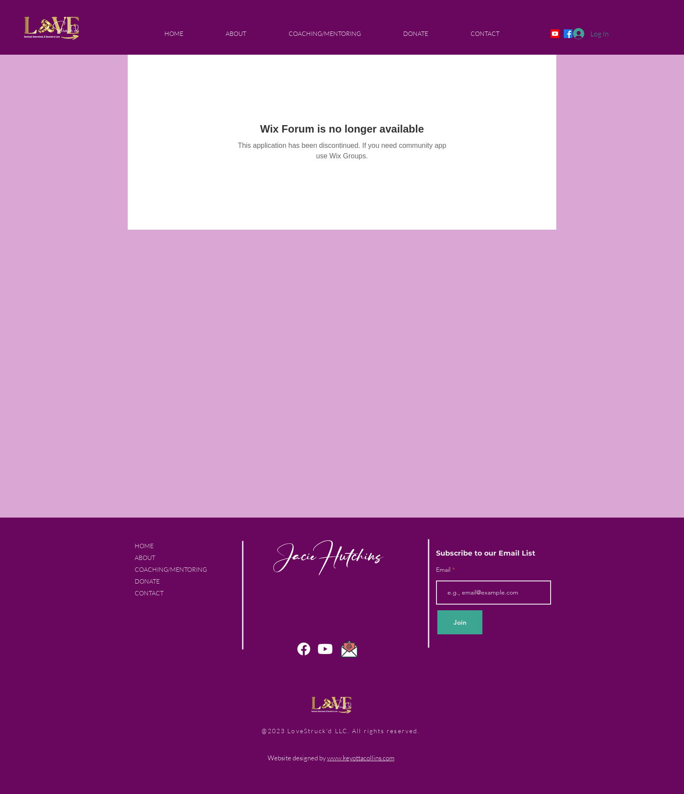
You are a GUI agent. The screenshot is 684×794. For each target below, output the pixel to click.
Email (444, 570)
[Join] (459, 622)
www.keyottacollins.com (360, 758)
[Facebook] (303, 649)
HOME (144, 545)
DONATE (147, 581)
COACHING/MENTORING (171, 569)
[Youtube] (555, 33)
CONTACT (149, 593)
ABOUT (145, 557)
